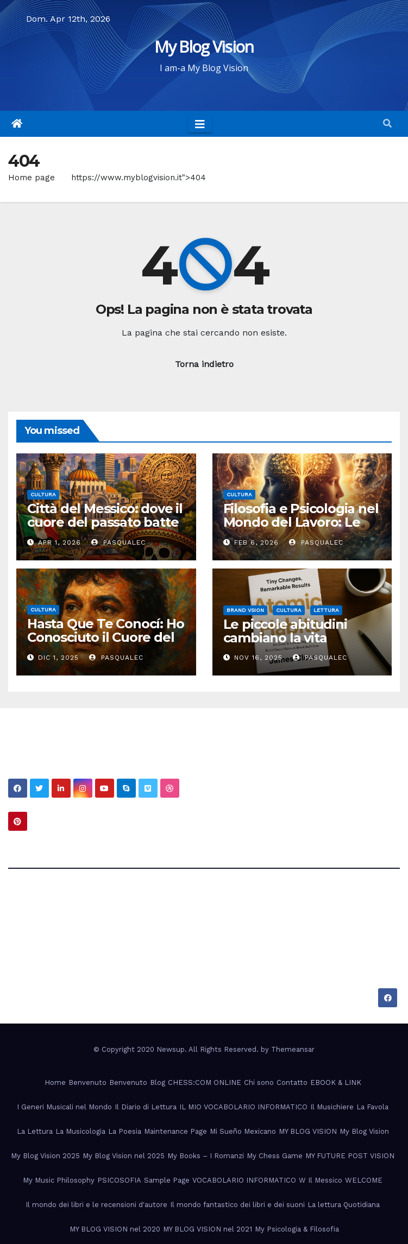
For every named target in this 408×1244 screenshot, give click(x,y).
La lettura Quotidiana (343, 1205)
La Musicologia (80, 1131)
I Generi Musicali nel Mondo (64, 1107)
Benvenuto (87, 1082)
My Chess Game (275, 1156)
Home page (31, 177)
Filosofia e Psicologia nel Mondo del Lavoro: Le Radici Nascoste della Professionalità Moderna (301, 529)
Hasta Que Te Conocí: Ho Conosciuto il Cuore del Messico (105, 637)
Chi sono (259, 1082)
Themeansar (293, 1049)
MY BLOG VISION (308, 1131)
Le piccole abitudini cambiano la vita (285, 631)
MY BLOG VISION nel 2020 (115, 1229)
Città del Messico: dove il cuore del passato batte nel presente (105, 522)
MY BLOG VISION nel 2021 (207, 1229)
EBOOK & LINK (335, 1082)
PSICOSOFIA (119, 1180)
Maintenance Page (175, 1131)
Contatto (292, 1082)
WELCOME (363, 1180)
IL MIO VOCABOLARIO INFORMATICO (243, 1107)
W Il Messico (320, 1180)
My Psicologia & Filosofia (297, 1229)
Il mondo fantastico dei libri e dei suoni (237, 1205)
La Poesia (124, 1131)
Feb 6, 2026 (256, 542)
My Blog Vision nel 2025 (124, 1156)
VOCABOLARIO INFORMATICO (244, 1180)
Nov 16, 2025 (258, 657)
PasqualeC (118, 542)
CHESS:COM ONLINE (204, 1082)
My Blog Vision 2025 (45, 1156)
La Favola (372, 1107)
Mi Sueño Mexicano (243, 1131)
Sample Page (167, 1180)
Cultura (43, 494)
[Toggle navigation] (200, 123)
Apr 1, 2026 (59, 542)
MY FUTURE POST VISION (349, 1156)
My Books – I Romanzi (205, 1156)
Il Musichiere (332, 1107)
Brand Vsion (245, 610)
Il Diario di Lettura (146, 1107)
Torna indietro (204, 364)
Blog (157, 1082)
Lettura (326, 610)
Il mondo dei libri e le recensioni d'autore (96, 1205)
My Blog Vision (203, 46)
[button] (387, 123)
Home (55, 1082)
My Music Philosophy (59, 1180)
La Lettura (35, 1131)
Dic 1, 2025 (58, 657)
